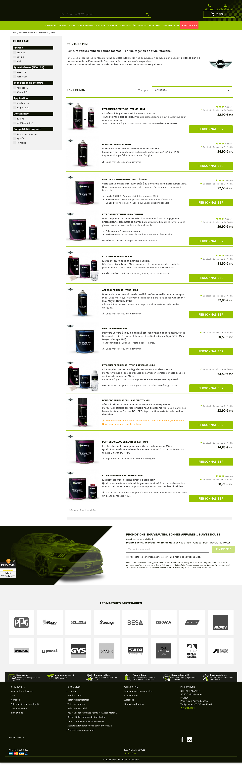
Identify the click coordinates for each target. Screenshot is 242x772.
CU (135, 762)
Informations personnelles (138, 700)
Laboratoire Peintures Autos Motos (85, 730)
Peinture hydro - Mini (114, 338)
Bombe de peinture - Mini (116, 154)
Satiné (20, 66)
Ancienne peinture (27, 143)
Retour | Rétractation (78, 709)
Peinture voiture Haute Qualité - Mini (124, 189)
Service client (74, 705)
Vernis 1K (22, 81)
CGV (12, 705)
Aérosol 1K (22, 97)
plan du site (16, 722)
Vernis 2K (22, 86)
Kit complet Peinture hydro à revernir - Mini (128, 374)
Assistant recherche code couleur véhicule (89, 735)
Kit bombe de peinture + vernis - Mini (123, 118)
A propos (15, 709)
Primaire (21, 152)
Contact (209, 6)
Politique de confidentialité (24, 713)
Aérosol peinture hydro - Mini (120, 299)
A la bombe (23, 112)
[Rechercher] (117, 23)
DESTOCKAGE (189, 34)
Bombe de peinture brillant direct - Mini (126, 410)
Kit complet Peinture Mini (117, 266)
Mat (19, 70)
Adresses (129, 709)
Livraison (72, 700)
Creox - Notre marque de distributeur (86, 726)
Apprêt (20, 147)
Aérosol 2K (23, 101)
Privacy (128, 762)
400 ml (21, 128)
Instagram (189, 749)
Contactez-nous (18, 717)
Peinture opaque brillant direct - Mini (125, 451)
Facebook (182, 749)
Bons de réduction (134, 713)
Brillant (21, 61)
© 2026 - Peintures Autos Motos (121, 769)
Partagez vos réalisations (80, 739)
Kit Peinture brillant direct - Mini (122, 485)
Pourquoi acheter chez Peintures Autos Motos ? (92, 722)
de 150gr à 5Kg (25, 132)
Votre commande (76, 713)
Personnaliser (210, 138)
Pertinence (192, 100)
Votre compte (131, 696)
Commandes (131, 705)
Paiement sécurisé (77, 717)
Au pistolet (23, 117)
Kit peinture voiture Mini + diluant (122, 224)
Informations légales (21, 700)
